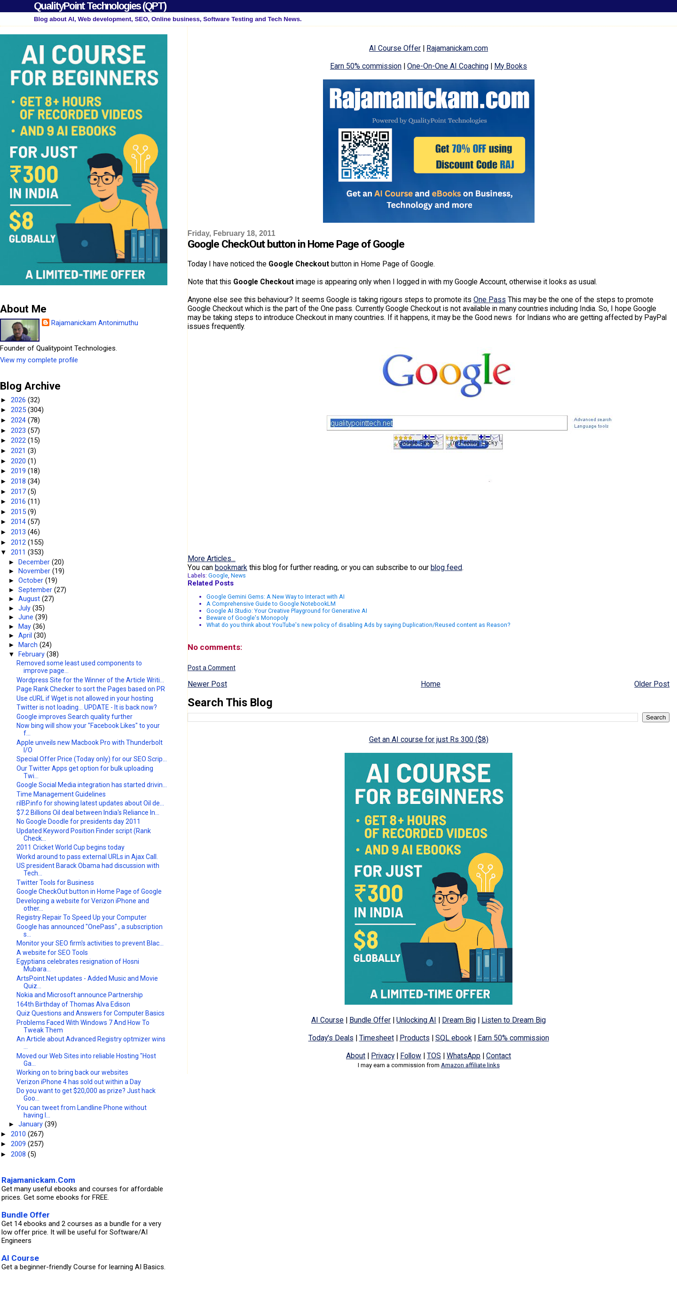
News (238, 575)
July (25, 608)
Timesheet (376, 1037)
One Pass (489, 299)
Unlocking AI (416, 1020)
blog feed (446, 567)
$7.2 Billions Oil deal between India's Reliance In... (87, 812)
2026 (19, 400)
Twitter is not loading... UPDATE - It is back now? (86, 707)
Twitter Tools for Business (55, 882)
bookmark (231, 567)
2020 (19, 461)
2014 (19, 521)
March (28, 644)
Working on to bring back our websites (72, 1072)
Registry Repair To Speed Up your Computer (81, 917)
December (35, 562)
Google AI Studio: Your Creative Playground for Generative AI (286, 610)
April (26, 635)
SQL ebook (453, 1037)
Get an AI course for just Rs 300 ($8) (428, 739)
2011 (19, 552)
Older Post (651, 684)
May (25, 626)
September (36, 590)
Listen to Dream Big (513, 1020)
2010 (19, 1134)
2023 (19, 430)
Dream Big (459, 1020)
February (32, 654)
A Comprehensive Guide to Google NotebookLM (271, 603)
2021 (19, 450)
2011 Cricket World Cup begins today (70, 847)
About (355, 1055)
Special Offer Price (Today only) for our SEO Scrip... (91, 759)
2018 (19, 481)
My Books (510, 66)
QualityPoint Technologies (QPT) (100, 6)
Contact (498, 1055)
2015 (19, 512)
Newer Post (207, 684)
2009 (19, 1144)
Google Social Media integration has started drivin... (91, 785)
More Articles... (212, 558)
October (31, 580)
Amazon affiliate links (470, 1065)
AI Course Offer (395, 48)
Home (431, 684)
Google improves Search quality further (74, 716)
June (26, 617)
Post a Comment (212, 668)
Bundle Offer (370, 1020)
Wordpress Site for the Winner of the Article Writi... (90, 680)
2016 (19, 501)
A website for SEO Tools (52, 952)
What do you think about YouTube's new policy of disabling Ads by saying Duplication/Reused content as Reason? (358, 624)
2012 (19, 542)
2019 (19, 471)
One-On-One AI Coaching (447, 66)
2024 (19, 420)
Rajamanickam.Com (38, 1180)
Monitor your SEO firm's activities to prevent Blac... (90, 943)
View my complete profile (39, 360)
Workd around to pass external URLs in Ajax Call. (87, 856)
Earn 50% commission (365, 66)
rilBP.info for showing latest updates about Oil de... (90, 803)
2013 (19, 532)
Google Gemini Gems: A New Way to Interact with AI (275, 596)
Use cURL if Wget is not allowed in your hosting (84, 698)
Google (218, 575)
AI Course (327, 1020)
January (31, 1124)
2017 (19, 491)
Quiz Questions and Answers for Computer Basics (90, 1013)
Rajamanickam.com (457, 48)
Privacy (382, 1055)
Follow (410, 1055)
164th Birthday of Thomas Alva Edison (73, 1004)
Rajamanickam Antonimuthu (94, 323)
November (35, 571)
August (30, 598)
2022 (19, 440)
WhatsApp (463, 1055)
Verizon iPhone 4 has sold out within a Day (78, 1082)
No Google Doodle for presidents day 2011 (78, 821)
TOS (434, 1055)
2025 (19, 410)
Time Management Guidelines (61, 794)
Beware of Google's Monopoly (247, 617)
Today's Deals (331, 1037)
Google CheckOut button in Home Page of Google (89, 891)
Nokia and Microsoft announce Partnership (79, 995)
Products (415, 1037)
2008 (19, 1154)
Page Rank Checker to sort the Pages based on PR (90, 689)
